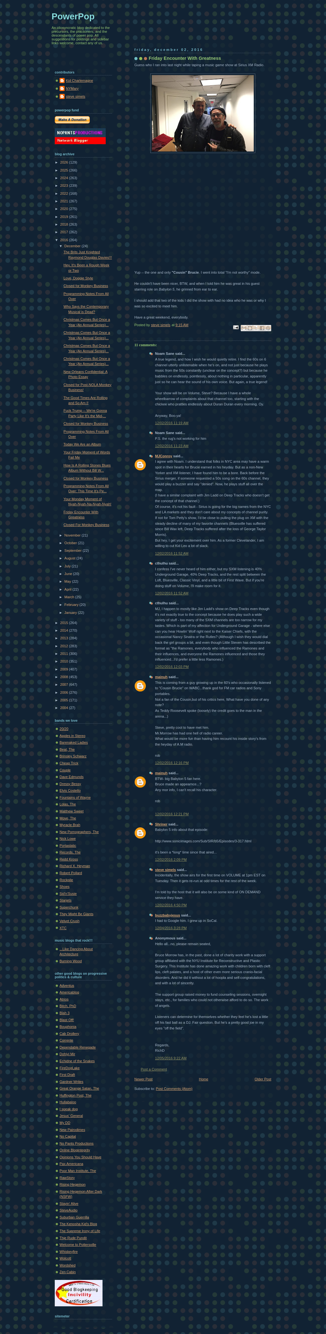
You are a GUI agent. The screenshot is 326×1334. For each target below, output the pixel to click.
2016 (64, 240)
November (73, 535)
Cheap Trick (69, 763)
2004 (64, 708)
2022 (64, 193)
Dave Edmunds (72, 777)
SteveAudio (69, 1210)
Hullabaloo (68, 1102)
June (68, 574)
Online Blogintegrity (75, 1150)
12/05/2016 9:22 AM (171, 1058)
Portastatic (68, 845)
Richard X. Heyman (75, 866)
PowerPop (73, 16)
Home (203, 1079)
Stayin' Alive (69, 1203)
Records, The (70, 852)
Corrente (66, 1040)
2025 (64, 170)
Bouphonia (68, 1027)
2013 (64, 638)
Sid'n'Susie (68, 893)
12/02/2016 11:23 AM (171, 446)
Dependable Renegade (78, 1047)
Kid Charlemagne (79, 80)
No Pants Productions (77, 1143)
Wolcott (65, 1258)
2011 (64, 654)
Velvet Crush (70, 921)
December (73, 246)
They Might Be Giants (76, 914)
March (69, 597)
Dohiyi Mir (67, 1054)
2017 (64, 232)
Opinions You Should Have (80, 1157)
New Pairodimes (72, 1130)
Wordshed (67, 1265)
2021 (64, 201)
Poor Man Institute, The (78, 1171)
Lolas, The (68, 804)
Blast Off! (67, 1020)
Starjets (65, 900)
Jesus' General (71, 1116)
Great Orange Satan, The (79, 1088)
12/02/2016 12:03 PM (172, 667)
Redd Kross (69, 859)
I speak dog (69, 1109)
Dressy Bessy (70, 784)
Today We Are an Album (82, 444)
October (71, 543)
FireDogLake (70, 1068)
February (71, 605)
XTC (63, 928)
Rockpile (66, 880)
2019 (64, 217)
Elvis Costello (70, 790)
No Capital (68, 1136)
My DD (65, 1123)
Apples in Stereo (72, 736)
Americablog (69, 992)
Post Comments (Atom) (174, 1089)
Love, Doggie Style (78, 278)
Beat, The (67, 749)
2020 (64, 209)
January (71, 612)
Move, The (68, 818)
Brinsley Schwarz (73, 756)
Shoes (64, 886)
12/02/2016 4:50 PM (171, 905)
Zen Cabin (68, 1272)
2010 (64, 661)
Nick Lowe (68, 838)
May (68, 581)
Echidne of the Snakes (77, 1061)
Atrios (64, 999)
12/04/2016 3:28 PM (171, 928)
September (73, 550)
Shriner (161, 824)
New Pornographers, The (79, 832)
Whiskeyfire (69, 1251)
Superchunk (69, 907)
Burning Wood (71, 961)
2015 (64, 623)
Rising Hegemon (73, 1184)
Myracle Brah (70, 825)
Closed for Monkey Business (86, 286)
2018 (64, 224)
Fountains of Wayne (75, 797)
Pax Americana (71, 1164)
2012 (64, 646)
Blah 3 (64, 1013)
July (68, 566)
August (70, 558)
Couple (65, 770)
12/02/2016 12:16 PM (172, 763)
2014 (64, 630)
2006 (64, 692)
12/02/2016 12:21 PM (172, 814)
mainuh (161, 677)
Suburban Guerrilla (74, 1217)
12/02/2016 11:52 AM (171, 553)
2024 (64, 178)
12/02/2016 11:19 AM (171, 423)
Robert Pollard (71, 873)
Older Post (263, 1079)
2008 (64, 677)
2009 (64, 669)
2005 (64, 700)
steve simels (165, 870)
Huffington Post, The (75, 1095)
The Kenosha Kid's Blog (78, 1224)
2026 (64, 162)
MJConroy (163, 456)
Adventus (67, 985)
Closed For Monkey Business (87, 525)
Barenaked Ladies (74, 742)
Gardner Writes (71, 1082)
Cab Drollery (69, 1034)
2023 (64, 185)
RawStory (67, 1178)
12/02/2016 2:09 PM (171, 859)
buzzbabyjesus (167, 915)
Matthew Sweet (72, 811)
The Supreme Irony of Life (80, 1231)
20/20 (64, 729)
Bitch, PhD (68, 1006)
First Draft (67, 1075)
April (68, 589)
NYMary (72, 88)
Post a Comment (154, 1069)
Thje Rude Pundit (73, 1238)
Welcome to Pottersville (78, 1244)
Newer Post (143, 1079)
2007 (64, 684)
